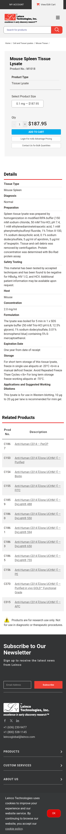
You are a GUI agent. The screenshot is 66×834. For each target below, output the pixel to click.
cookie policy (14, 828)
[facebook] (5, 720)
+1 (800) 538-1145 (15, 732)
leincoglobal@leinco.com (19, 737)
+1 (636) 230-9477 (15, 727)
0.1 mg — (27, 102)
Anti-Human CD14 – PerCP (31, 444)
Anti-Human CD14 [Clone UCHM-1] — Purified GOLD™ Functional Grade (38, 588)
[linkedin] (17, 720)
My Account (16, 4)
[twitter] (11, 720)
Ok (53, 813)
